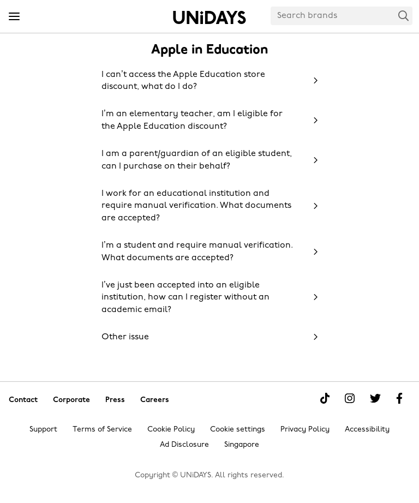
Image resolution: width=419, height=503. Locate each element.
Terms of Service (102, 430)
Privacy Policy (305, 430)
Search (403, 15)
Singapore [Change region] (241, 445)
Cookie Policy (171, 430)
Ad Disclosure (184, 445)
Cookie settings (237, 430)
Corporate (71, 400)
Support (43, 430)
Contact (23, 400)
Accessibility (367, 430)
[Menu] (14, 17)
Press (115, 400)
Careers (154, 400)
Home (209, 17)
